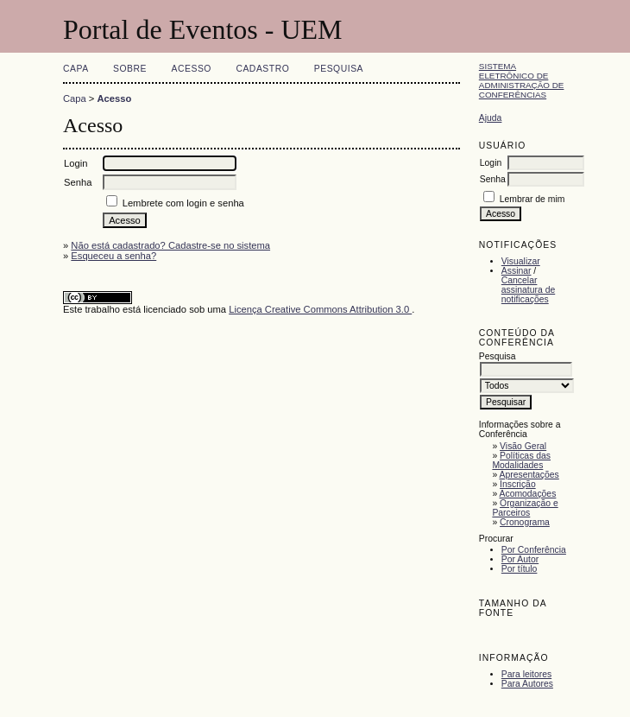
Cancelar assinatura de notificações (528, 290)
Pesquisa (338, 68)
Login (490, 163)
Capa (76, 68)
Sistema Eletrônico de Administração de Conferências (521, 80)
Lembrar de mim (532, 199)
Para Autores (527, 683)
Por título (519, 569)
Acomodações (528, 493)
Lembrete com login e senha (183, 203)
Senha (493, 179)
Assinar (516, 271)
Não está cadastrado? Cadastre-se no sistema (170, 245)
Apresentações (529, 474)
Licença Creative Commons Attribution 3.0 (320, 309)
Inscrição (518, 484)
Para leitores (526, 674)
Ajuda (490, 118)
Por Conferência (533, 550)
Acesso (191, 68)
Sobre (130, 68)
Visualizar (520, 261)
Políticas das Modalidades (521, 460)
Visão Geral (523, 446)
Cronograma (525, 522)
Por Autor (520, 559)
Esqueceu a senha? (113, 256)
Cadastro (262, 68)
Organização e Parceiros (525, 507)
